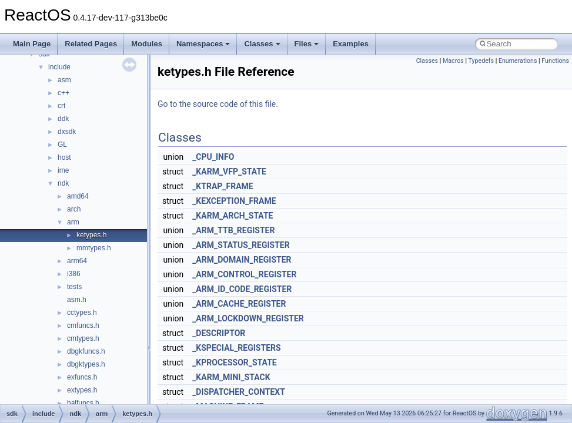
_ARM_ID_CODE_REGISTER (242, 289)
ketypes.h (91, 235)
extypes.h (82, 390)
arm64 (77, 261)
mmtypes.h (93, 248)
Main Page (32, 43)
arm (73, 222)
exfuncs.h (82, 377)
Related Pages (91, 43)
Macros (453, 61)
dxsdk (67, 131)
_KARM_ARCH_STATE (232, 215)
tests (74, 287)
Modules (146, 43)
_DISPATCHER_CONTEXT (238, 392)
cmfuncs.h (83, 325)
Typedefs (481, 61)
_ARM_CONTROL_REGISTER (244, 274)
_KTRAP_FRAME (222, 186)
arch (74, 209)
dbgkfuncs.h (86, 351)
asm (64, 80)
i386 (74, 274)
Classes (262, 43)
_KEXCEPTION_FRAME (234, 201)
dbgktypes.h (86, 364)
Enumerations (518, 61)
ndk (63, 183)
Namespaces (203, 43)
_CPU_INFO (213, 157)
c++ (63, 93)
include (59, 67)
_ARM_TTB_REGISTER (233, 230)
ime (63, 170)
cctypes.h (82, 312)
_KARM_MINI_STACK (231, 377)
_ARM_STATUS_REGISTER (241, 245)
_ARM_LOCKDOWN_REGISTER (248, 318)
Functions (555, 61)
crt (61, 106)
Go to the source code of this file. (218, 104)
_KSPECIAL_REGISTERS (236, 347)
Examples (351, 43)
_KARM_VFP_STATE (229, 171)
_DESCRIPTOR (218, 333)
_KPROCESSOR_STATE (234, 362)
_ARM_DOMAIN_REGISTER (241, 259)
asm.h (76, 300)
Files (307, 43)
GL (62, 144)
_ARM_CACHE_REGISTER (239, 303)
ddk (63, 119)
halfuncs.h (83, 403)
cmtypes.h (83, 338)
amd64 (78, 196)
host (64, 157)
